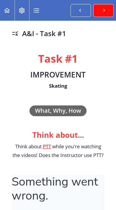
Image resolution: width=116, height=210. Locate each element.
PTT (47, 146)
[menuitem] (22, 10)
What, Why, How (58, 110)
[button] (7, 10)
